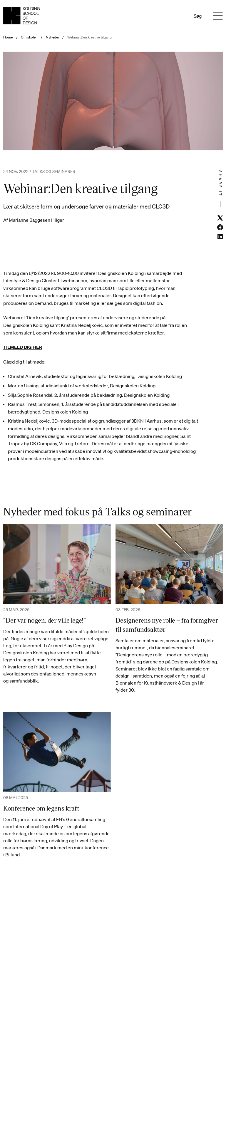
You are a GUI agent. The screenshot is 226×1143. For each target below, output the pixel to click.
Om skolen (29, 37)
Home (8, 37)
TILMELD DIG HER (22, 347)
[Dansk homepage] (21, 15)
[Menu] (218, 16)
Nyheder (52, 37)
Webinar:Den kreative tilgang (89, 37)
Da (171, 16)
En (179, 16)
